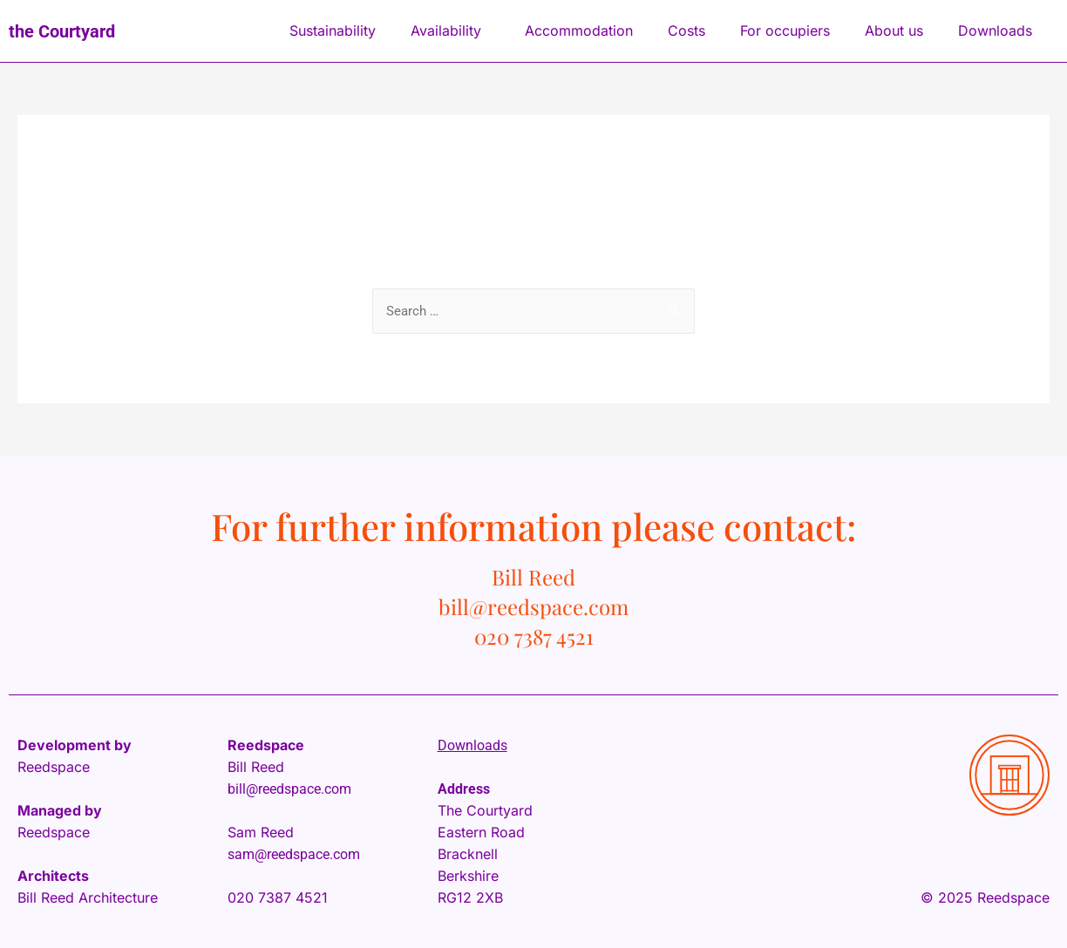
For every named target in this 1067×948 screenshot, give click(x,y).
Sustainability (332, 30)
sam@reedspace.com (294, 854)
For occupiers (785, 30)
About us (894, 30)
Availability (450, 31)
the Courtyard (62, 31)
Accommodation (579, 30)
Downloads (999, 31)
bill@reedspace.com (289, 789)
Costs (686, 30)
